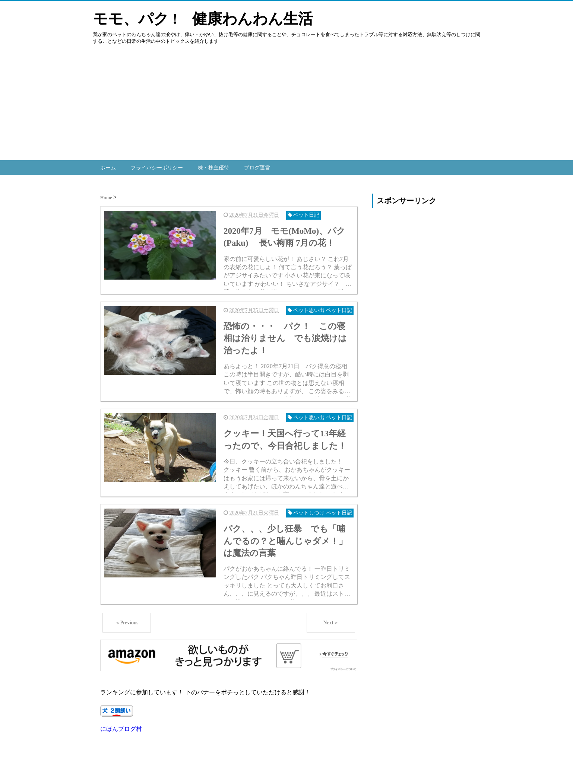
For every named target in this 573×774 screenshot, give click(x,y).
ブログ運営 (257, 166)
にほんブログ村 (121, 770)
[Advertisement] (223, 108)
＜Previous (127, 663)
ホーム (108, 166)
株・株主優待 (213, 166)
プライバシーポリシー (157, 166)
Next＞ (330, 663)
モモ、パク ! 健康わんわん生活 (203, 18)
